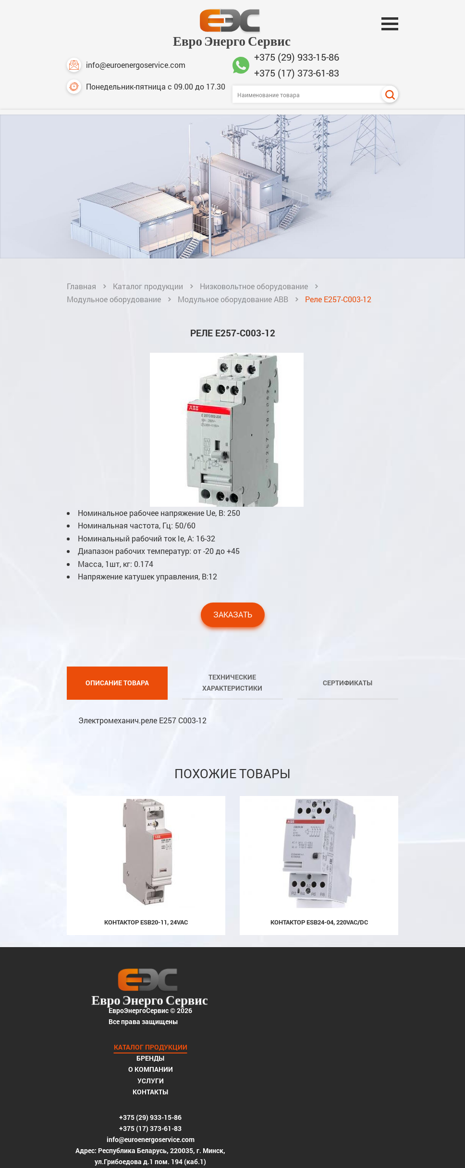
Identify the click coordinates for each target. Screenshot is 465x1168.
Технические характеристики (232, 695)
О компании (319, 1009)
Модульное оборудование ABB (233, 300)
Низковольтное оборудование (254, 287)
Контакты (319, 1033)
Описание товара (117, 695)
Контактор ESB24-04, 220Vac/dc (319, 934)
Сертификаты (347, 695)
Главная (81, 287)
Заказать (232, 627)
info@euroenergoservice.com (126, 65)
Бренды (319, 996)
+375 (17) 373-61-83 (296, 72)
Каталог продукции (148, 287)
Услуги (319, 1021)
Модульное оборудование (114, 300)
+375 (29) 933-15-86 (296, 57)
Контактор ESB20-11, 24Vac (146, 934)
